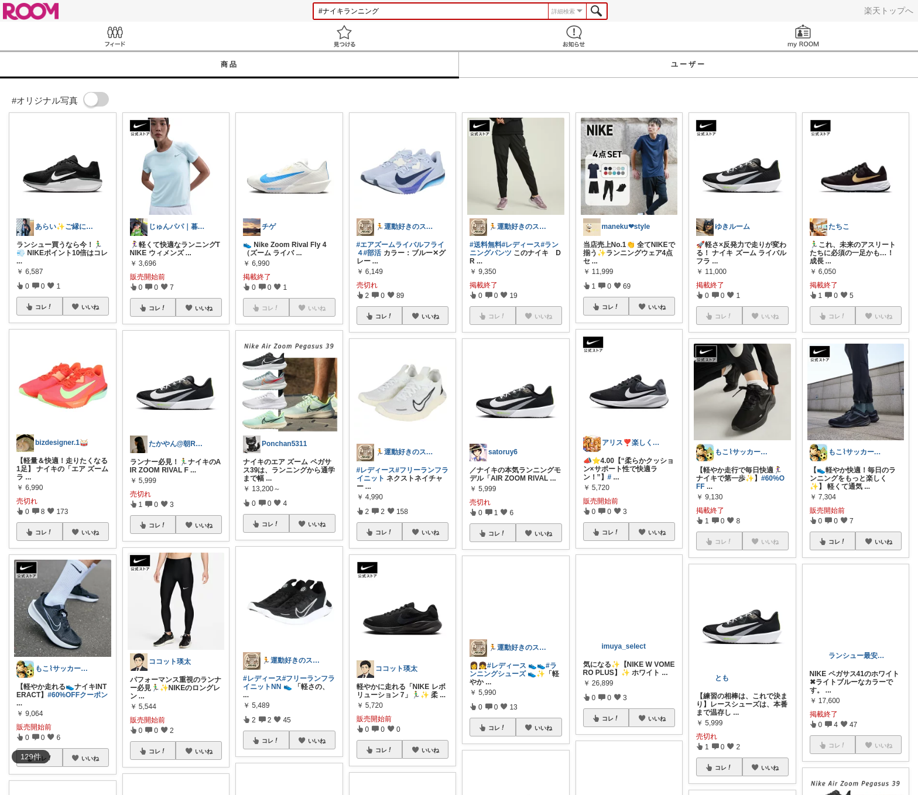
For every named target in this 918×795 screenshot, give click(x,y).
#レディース (262, 678)
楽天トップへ (888, 10)
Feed (115, 36)
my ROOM (803, 36)
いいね (90, 307)
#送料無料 (486, 245)
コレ (44, 307)
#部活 (373, 253)
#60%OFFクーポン (77, 695)
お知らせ (573, 36)
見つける (344, 36)
